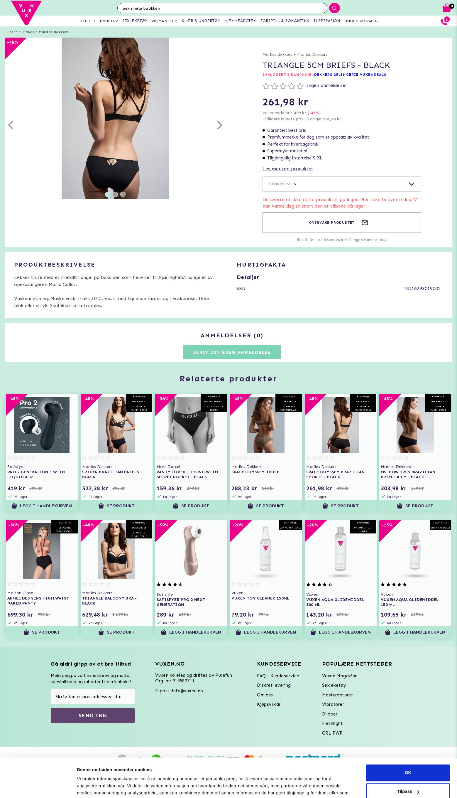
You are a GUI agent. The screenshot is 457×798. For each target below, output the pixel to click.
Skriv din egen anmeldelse (232, 352)
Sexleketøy (334, 685)
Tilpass (408, 754)
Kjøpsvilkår (268, 704)
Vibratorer (333, 704)
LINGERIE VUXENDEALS (362, 75)
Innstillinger (89, 786)
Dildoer (330, 714)
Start (12, 32)
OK (408, 735)
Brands (27, 32)
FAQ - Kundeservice (278, 676)
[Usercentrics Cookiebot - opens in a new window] (38, 786)
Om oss (265, 695)
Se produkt (116, 506)
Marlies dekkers (54, 32)
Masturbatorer (337, 695)
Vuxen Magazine (340, 676)
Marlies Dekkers (312, 54)
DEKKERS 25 (326, 75)
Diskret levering (274, 685)
